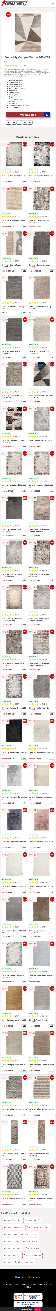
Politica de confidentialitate (33, 1284)
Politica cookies (25, 1309)
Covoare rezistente (29, 1234)
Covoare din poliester (13, 1227)
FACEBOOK (21, 1277)
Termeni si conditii (11, 1284)
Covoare (30, 1262)
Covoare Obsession (12, 1220)
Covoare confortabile (13, 1262)
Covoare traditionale (13, 1248)
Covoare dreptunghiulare (38, 1227)
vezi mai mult (20, 76)
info (24, 182)
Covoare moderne (12, 1255)
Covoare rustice (32, 1248)
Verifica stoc (35, 114)
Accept (37, 1309)
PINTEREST (34, 1277)
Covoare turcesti (30, 1241)
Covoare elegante (11, 1241)
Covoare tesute (10, 1234)
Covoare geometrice (32, 1255)
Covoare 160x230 (32, 1220)
